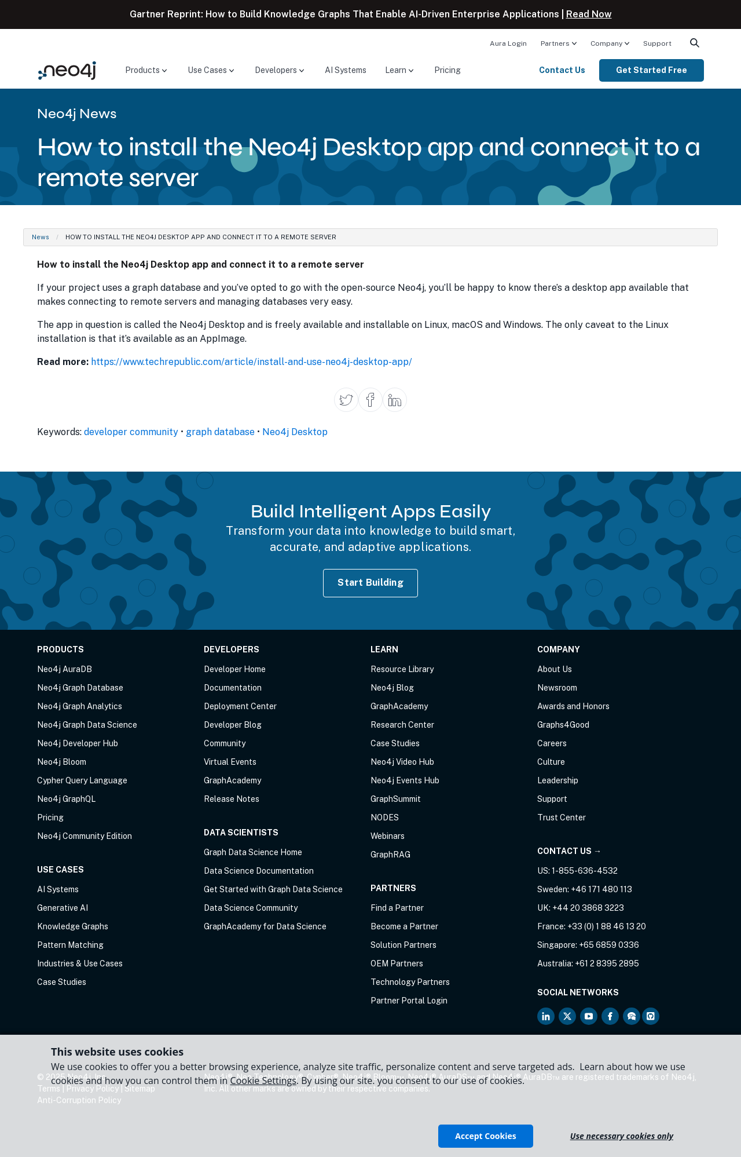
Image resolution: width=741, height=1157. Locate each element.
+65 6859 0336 (609, 945)
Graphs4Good (563, 724)
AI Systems (345, 70)
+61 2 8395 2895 (607, 963)
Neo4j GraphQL (66, 799)
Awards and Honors (573, 706)
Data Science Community (251, 908)
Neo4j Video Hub (402, 762)
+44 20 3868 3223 (588, 908)
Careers (552, 743)
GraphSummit (395, 799)
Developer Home (235, 669)
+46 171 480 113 (601, 889)
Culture (551, 762)
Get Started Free (651, 70)
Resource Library (402, 669)
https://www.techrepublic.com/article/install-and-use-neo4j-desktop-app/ (251, 361)
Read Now (589, 14)
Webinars (387, 836)
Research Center (402, 724)
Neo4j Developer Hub (77, 743)
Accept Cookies (485, 1135)
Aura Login (508, 43)
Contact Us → (569, 851)
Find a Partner (397, 908)
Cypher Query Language (82, 780)
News (40, 236)
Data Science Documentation (259, 870)
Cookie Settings (263, 1080)
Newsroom (557, 687)
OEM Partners (396, 963)
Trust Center (561, 817)
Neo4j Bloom (61, 762)
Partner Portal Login (408, 1000)
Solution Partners (403, 945)
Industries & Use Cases (80, 963)
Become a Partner (404, 926)
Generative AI (62, 908)
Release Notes (231, 799)
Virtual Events (230, 762)
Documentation (233, 687)
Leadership (557, 780)
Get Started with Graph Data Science (273, 889)
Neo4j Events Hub (404, 780)
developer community (131, 431)
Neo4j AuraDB (64, 669)
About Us (554, 669)
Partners (555, 43)
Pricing (447, 70)
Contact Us (562, 70)
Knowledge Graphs (72, 926)
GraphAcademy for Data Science (265, 926)
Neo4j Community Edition (84, 836)
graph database (220, 431)
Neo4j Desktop (295, 431)
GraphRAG (390, 854)
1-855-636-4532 (585, 870)
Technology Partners (410, 982)
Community (224, 743)
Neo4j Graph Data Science (87, 724)
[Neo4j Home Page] (67, 69)
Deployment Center (240, 706)
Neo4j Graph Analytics (79, 706)
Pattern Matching (70, 945)
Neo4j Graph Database (80, 687)
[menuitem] (508, 43)
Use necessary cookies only (621, 1135)
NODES (384, 817)
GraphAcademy (232, 780)
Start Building (370, 582)
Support (657, 43)
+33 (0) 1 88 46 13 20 (606, 926)
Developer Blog (233, 724)
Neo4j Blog (392, 687)
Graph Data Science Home (253, 852)
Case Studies (61, 982)
